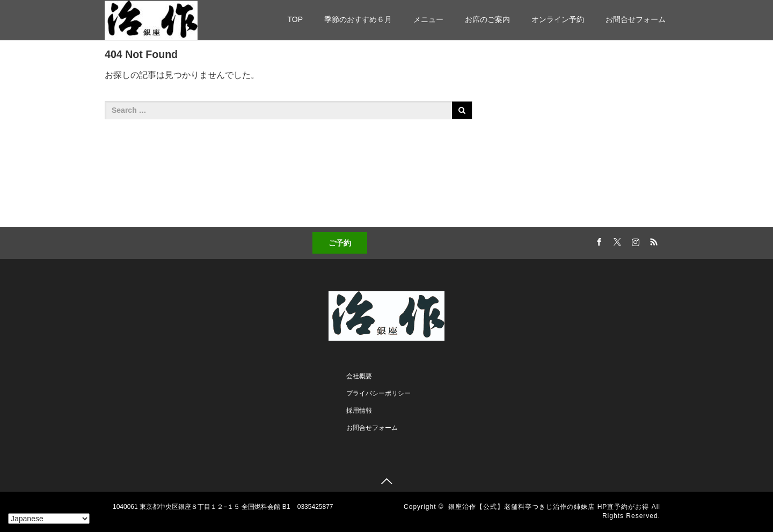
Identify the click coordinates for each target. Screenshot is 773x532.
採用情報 (359, 410)
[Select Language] (49, 518)
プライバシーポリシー (378, 393)
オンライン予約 (557, 19)
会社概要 (359, 376)
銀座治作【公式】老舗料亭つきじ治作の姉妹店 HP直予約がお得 (548, 507)
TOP (295, 19)
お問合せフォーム (636, 19)
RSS (652, 240)
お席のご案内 (487, 19)
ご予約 (340, 243)
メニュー (428, 19)
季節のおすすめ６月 (358, 19)
